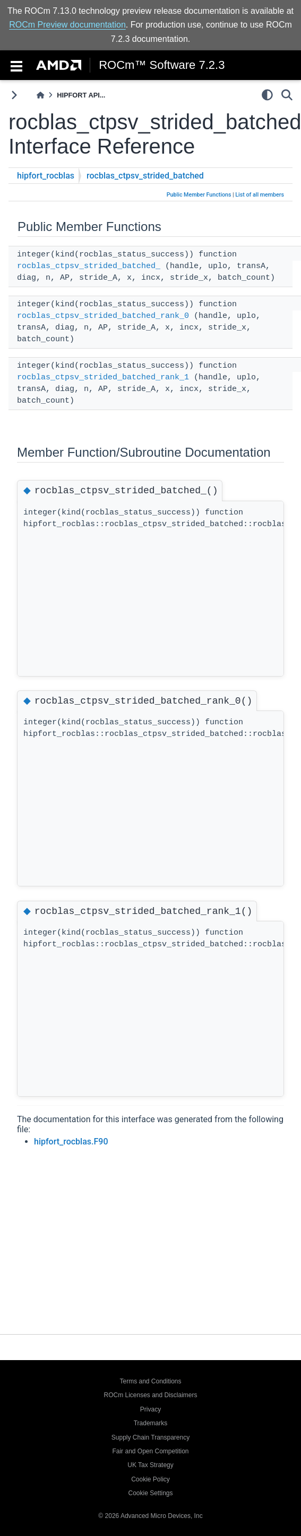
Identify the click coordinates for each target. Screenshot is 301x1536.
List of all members (259, 194)
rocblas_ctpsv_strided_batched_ (88, 266)
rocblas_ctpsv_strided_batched (145, 176)
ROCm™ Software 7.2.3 (162, 65)
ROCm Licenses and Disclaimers (150, 1395)
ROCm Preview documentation (67, 24)
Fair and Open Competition (150, 1451)
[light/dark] (267, 95)
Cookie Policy (150, 1479)
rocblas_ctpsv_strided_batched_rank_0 (103, 316)
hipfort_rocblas (45, 176)
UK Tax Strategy (150, 1465)
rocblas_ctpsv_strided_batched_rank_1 (103, 377)
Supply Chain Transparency (150, 1437)
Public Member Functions (199, 194)
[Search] (287, 95)
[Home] (40, 95)
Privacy (150, 1409)
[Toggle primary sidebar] (14, 95)
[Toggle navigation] (16, 65)
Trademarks (151, 1423)
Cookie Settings (150, 1493)
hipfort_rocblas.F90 (71, 1142)
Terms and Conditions (150, 1381)
